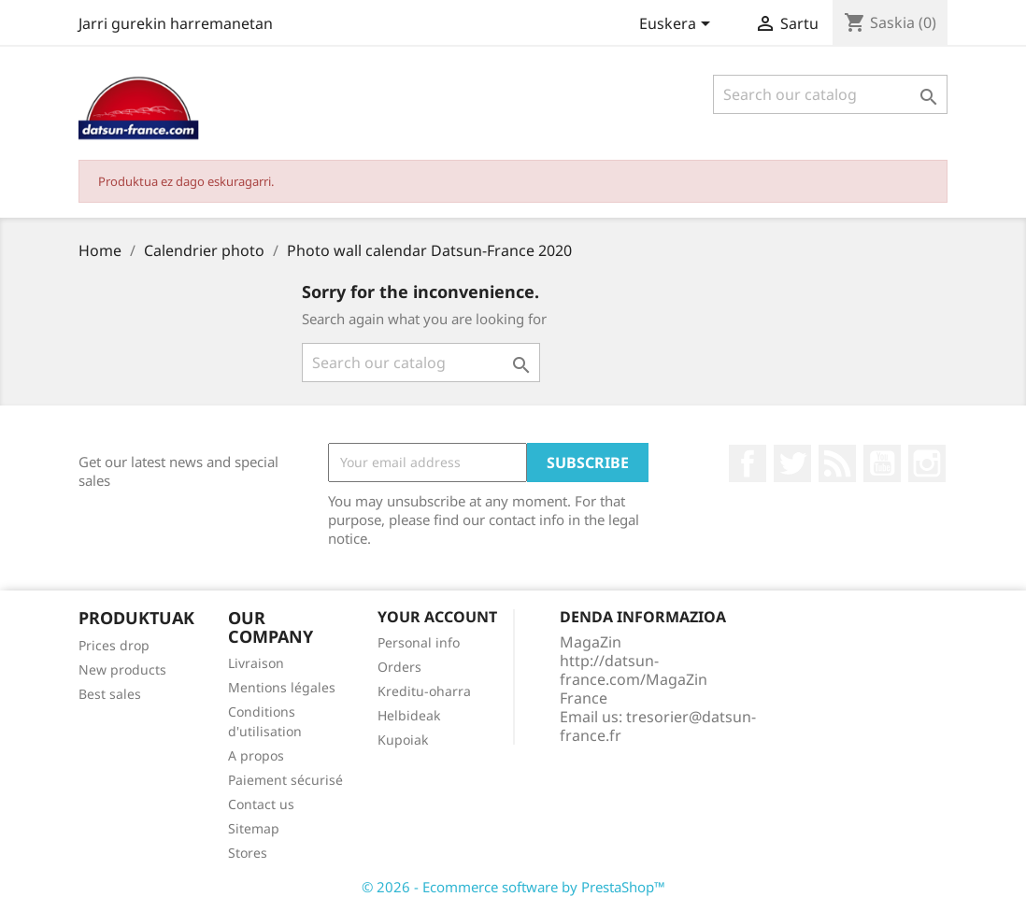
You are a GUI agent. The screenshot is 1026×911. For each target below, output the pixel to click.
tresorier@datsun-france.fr (658, 726)
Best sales (109, 694)
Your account (437, 616)
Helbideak (409, 715)
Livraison (256, 663)
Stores (247, 852)
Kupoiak (403, 739)
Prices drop (114, 645)
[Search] (830, 94)
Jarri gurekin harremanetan (175, 23)
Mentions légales (281, 687)
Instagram (927, 463)
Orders (399, 667)
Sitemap (253, 828)
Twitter (792, 463)
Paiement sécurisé (285, 780)
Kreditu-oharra (424, 691)
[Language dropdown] (678, 25)
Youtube (882, 463)
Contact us (261, 804)
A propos (256, 755)
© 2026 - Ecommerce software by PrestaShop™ (513, 886)
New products (122, 669)
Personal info (419, 642)
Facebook (747, 463)
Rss (837, 463)
